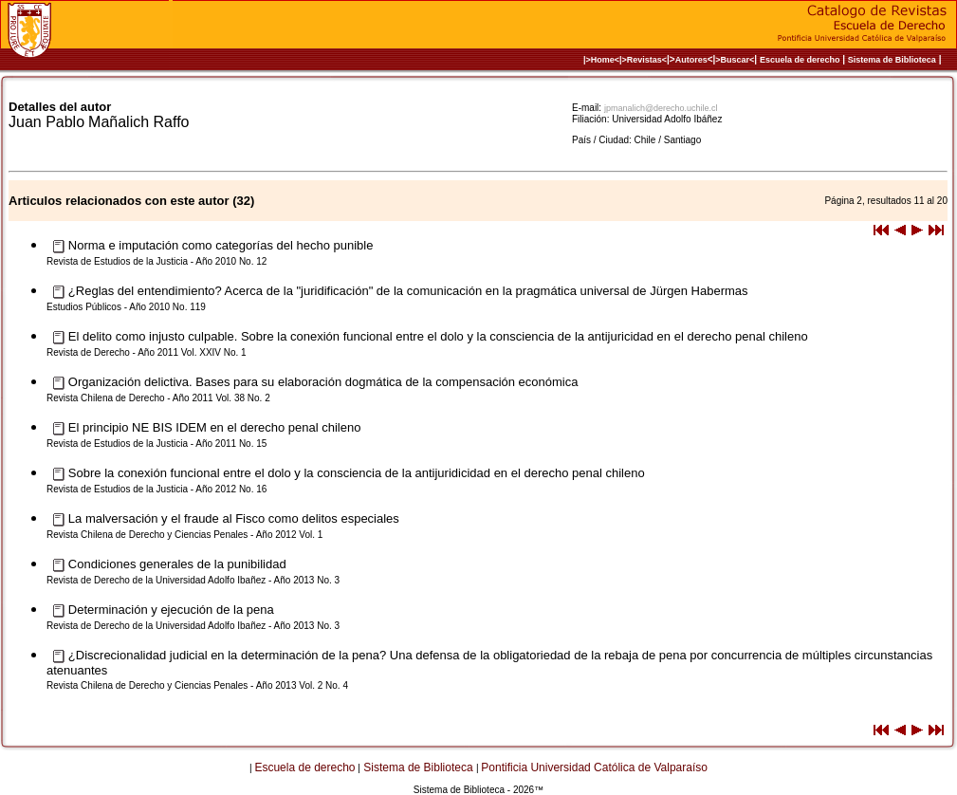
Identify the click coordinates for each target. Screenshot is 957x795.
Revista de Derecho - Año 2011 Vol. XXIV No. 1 (146, 352)
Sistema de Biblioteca (892, 60)
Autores (691, 60)
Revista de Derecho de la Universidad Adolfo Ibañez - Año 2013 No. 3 (193, 580)
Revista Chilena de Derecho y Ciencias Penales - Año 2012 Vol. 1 (184, 534)
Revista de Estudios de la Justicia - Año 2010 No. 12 (156, 261)
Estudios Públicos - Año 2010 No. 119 (126, 307)
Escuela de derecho (800, 60)
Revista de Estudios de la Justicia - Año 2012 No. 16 (156, 489)
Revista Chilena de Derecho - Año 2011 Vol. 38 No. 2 (158, 398)
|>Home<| (602, 60)
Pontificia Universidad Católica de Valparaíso (594, 767)
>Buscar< (734, 60)
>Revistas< (644, 60)
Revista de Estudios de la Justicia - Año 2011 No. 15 (156, 443)
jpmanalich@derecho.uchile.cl (661, 108)
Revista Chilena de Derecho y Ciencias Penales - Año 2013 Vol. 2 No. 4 (197, 685)
